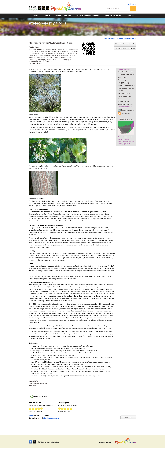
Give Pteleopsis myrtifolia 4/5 (38, 408)
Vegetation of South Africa (88, 16)
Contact (129, 16)
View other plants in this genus (125, 48)
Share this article (38, 396)
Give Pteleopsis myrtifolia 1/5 (30, 408)
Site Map (108, 442)
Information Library (113, 16)
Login (128, 4)
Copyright (101, 442)
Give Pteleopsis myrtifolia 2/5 (33, 408)
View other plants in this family (125, 44)
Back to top (128, 417)
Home (35, 16)
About (47, 16)
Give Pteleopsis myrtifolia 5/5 (41, 408)
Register (133, 4)
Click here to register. (51, 418)
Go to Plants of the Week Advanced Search (120, 38)
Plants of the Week (63, 16)
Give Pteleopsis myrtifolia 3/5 (35, 408)
